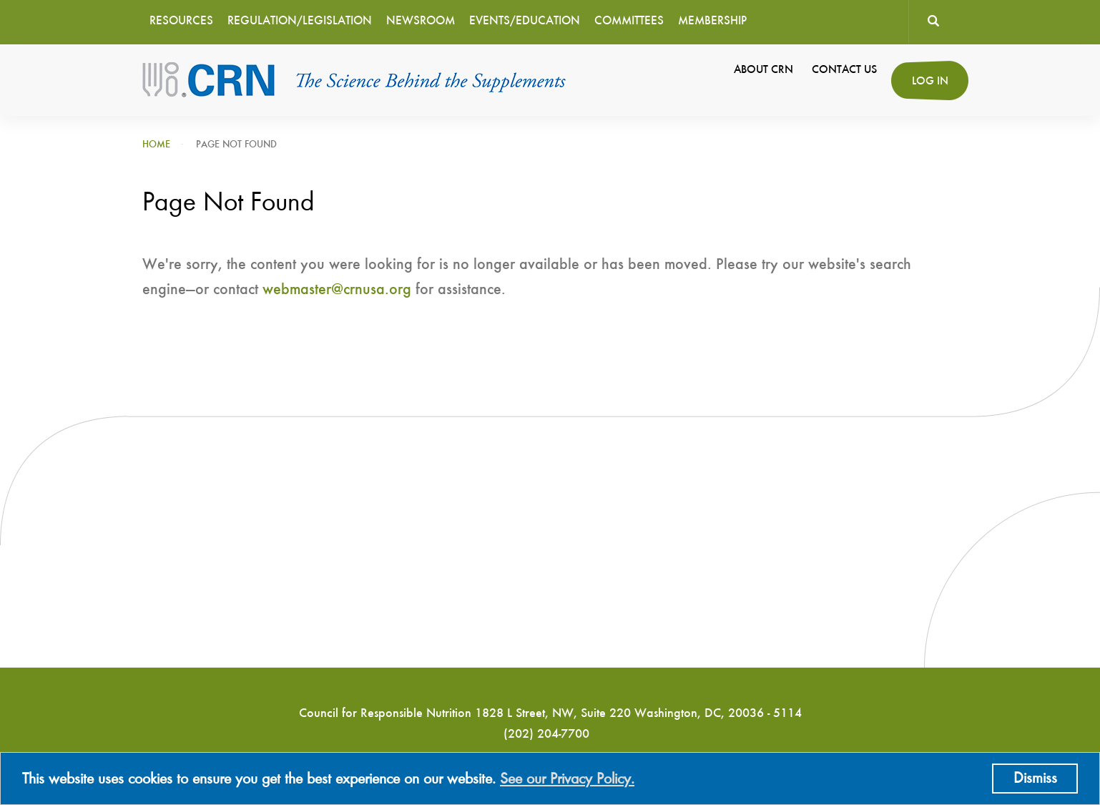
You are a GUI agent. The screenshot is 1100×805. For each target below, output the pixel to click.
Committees (629, 21)
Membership (712, 21)
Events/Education (524, 21)
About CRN (763, 70)
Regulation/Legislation (299, 21)
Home (156, 145)
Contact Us (844, 70)
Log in (930, 81)
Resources (181, 21)
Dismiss (1035, 778)
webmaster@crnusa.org (336, 290)
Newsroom (420, 21)
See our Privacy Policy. (567, 779)
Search (933, 21)
